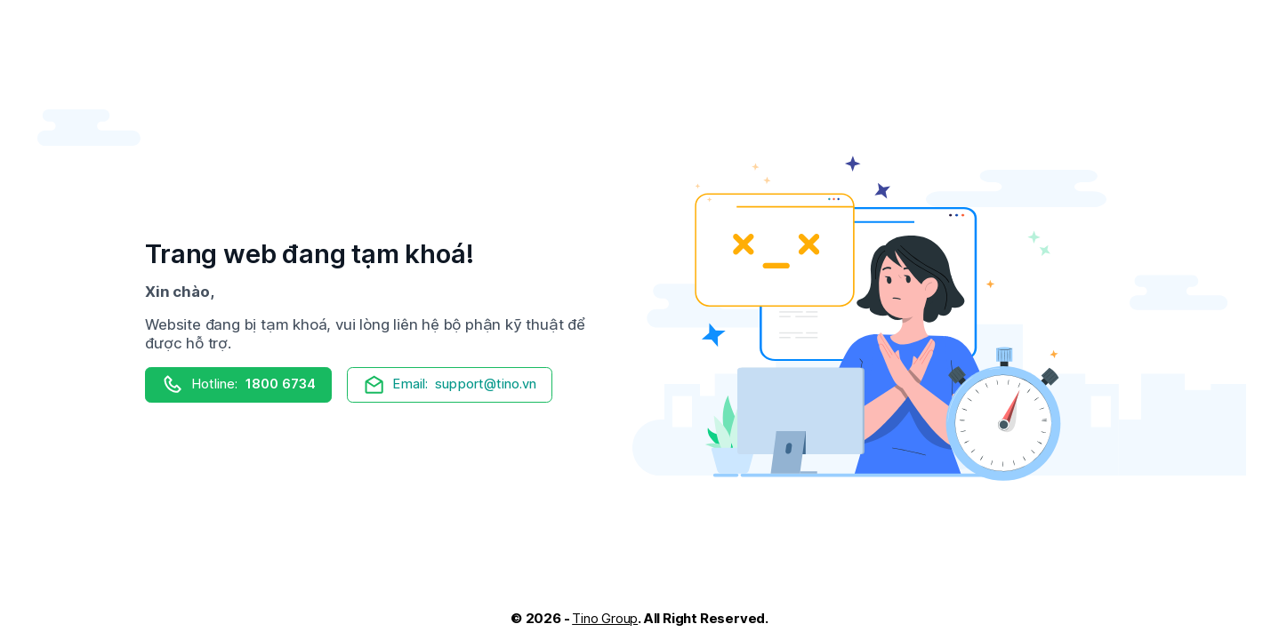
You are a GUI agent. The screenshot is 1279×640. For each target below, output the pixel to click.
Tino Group (605, 618)
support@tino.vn (450, 384)
